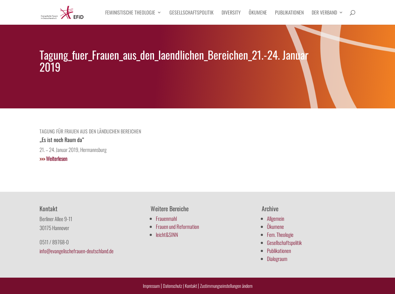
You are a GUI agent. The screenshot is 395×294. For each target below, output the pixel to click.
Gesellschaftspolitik (191, 13)
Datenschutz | (173, 285)
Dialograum (277, 258)
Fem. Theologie (280, 234)
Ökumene (258, 13)
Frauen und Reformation (177, 226)
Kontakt (191, 285)
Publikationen (289, 13)
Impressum (151, 285)
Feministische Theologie (130, 13)
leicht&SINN (167, 234)
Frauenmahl (166, 218)
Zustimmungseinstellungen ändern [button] (226, 285)
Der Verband (324, 13)
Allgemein (275, 218)
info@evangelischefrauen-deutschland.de (77, 251)
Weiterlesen (53, 158)
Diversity (231, 13)
